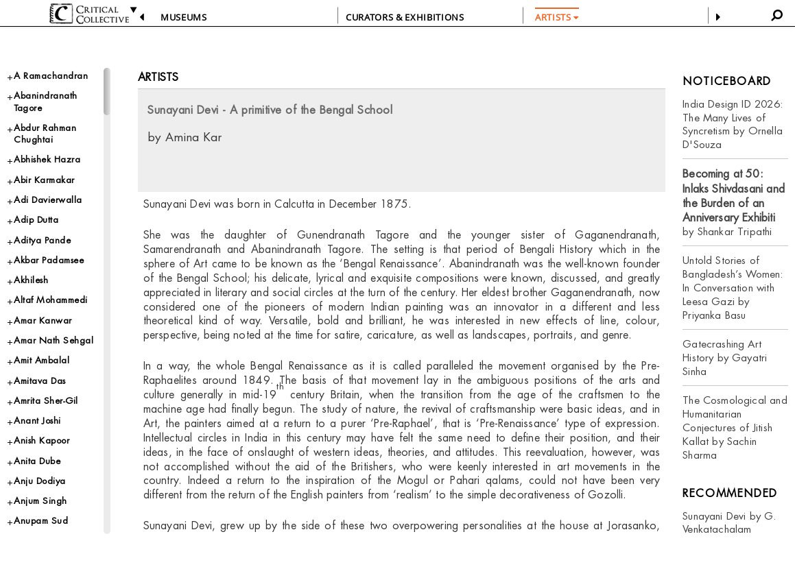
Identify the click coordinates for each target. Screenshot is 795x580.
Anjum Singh (40, 501)
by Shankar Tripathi (734, 202)
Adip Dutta (36, 220)
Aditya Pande (42, 240)
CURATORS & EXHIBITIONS (405, 17)
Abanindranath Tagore (46, 101)
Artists (158, 77)
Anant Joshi (37, 420)
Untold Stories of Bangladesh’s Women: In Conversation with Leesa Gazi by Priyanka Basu (733, 288)
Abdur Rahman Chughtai (45, 133)
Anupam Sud (41, 521)
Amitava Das (40, 381)
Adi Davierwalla (48, 200)
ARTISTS (557, 17)
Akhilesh (31, 280)
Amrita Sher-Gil (46, 401)
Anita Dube (37, 461)
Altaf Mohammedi (51, 300)
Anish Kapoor (41, 440)
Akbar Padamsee (49, 260)
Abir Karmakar (44, 180)
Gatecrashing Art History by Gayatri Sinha (725, 357)
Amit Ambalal (41, 360)
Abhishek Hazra (47, 159)
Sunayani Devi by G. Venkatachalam (729, 522)
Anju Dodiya (40, 481)
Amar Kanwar (43, 320)
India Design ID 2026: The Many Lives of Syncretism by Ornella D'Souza (733, 124)
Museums (184, 17)
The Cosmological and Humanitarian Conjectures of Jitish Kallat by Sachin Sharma (735, 427)
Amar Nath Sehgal (53, 340)
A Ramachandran (51, 76)
